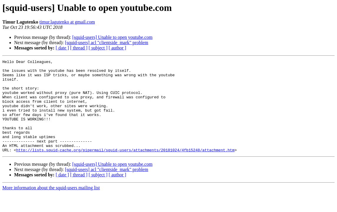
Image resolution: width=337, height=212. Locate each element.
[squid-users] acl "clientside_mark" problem (106, 42)
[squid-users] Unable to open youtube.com (112, 37)
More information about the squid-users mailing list (51, 206)
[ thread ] (78, 47)
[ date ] (62, 47)
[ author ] (117, 47)
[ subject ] (98, 47)
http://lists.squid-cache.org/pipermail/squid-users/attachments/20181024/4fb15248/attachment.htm (125, 168)
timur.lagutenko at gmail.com (67, 21)
